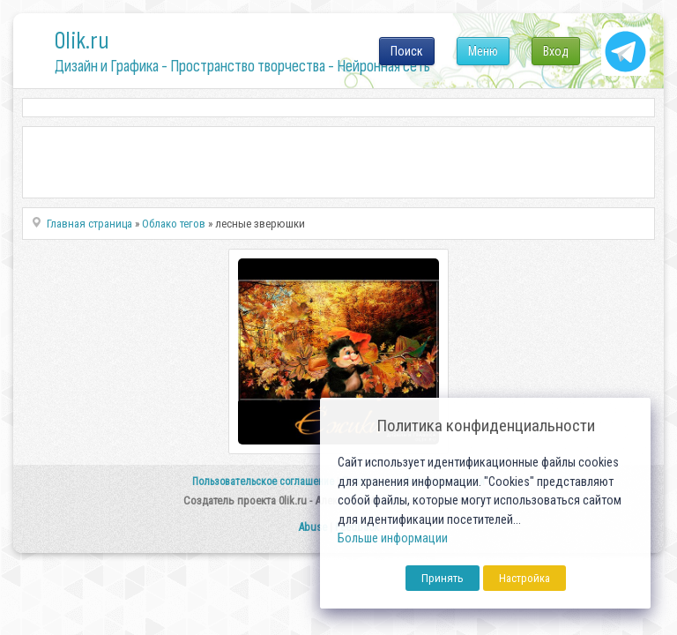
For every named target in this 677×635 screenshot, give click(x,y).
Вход (556, 51)
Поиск (407, 51)
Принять (442, 578)
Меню (483, 51)
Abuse (312, 527)
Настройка (524, 578)
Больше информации (393, 538)
